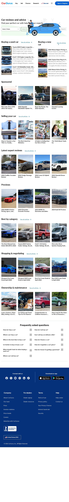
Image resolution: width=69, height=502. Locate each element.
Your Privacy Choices (44, 405)
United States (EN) (12, 437)
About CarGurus (9, 397)
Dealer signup (27, 397)
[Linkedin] (24, 378)
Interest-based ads (44, 409)
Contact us (59, 401)
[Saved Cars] (52, 3)
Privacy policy (42, 401)
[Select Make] (10, 29)
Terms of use (42, 397)
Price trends (7, 413)
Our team (7, 401)
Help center (59, 397)
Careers (6, 417)
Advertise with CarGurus (11, 421)
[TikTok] (28, 378)
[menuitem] (16, 3)
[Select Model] (30, 29)
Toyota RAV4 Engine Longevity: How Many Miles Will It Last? (32, 47)
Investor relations (9, 409)
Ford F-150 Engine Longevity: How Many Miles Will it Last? (31, 57)
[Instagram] (20, 378)
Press (5, 405)
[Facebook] (6, 378)
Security (40, 413)
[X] (11, 378)
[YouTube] (15, 378)
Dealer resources (28, 401)
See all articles (26, 42)
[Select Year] (50, 29)
